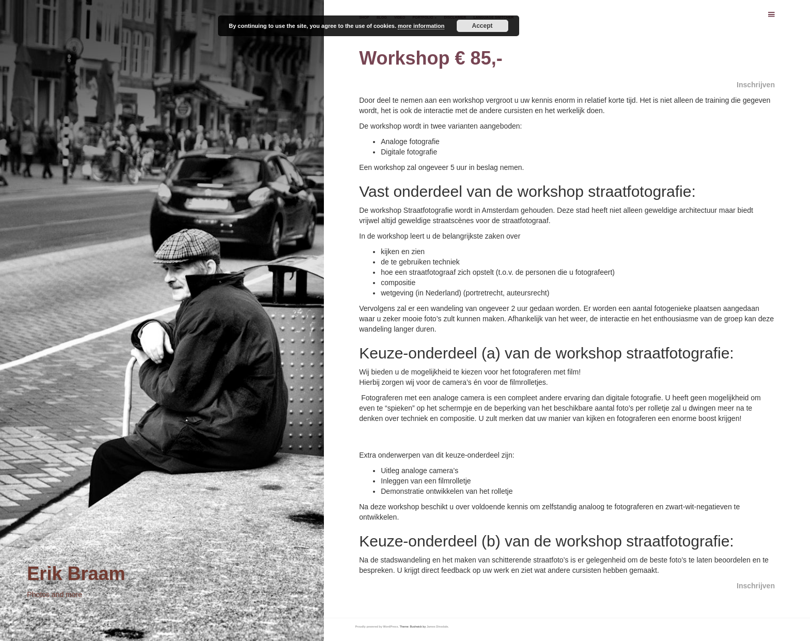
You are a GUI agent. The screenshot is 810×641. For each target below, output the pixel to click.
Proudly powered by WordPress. (377, 626)
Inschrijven (756, 85)
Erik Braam (76, 573)
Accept (482, 25)
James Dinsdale (437, 626)
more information (421, 26)
